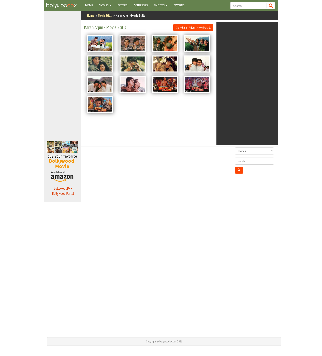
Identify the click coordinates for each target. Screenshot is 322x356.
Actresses (141, 5)
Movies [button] (105, 5)
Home (90, 5)
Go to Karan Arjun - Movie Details (193, 27)
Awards (179, 5)
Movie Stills (105, 15)
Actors (122, 5)
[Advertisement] (62, 74)
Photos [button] (160, 5)
